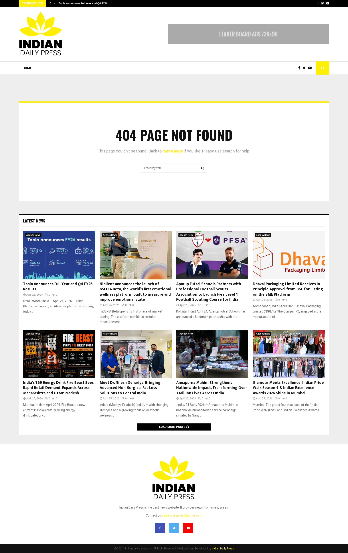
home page (172, 151)
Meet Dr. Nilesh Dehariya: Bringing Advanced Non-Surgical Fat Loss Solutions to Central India (130, 388)
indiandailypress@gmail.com (182, 515)
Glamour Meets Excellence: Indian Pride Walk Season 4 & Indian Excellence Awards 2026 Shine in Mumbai (288, 388)
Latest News (34, 221)
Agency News (33, 235)
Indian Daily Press (223, 548)
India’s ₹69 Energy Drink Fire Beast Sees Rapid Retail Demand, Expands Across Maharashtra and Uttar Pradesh (58, 388)
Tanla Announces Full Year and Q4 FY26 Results (58, 287)
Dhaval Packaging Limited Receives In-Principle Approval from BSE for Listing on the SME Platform (288, 289)
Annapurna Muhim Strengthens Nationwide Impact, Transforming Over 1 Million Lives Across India (211, 388)
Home (27, 68)
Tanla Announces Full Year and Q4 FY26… (84, 3)
